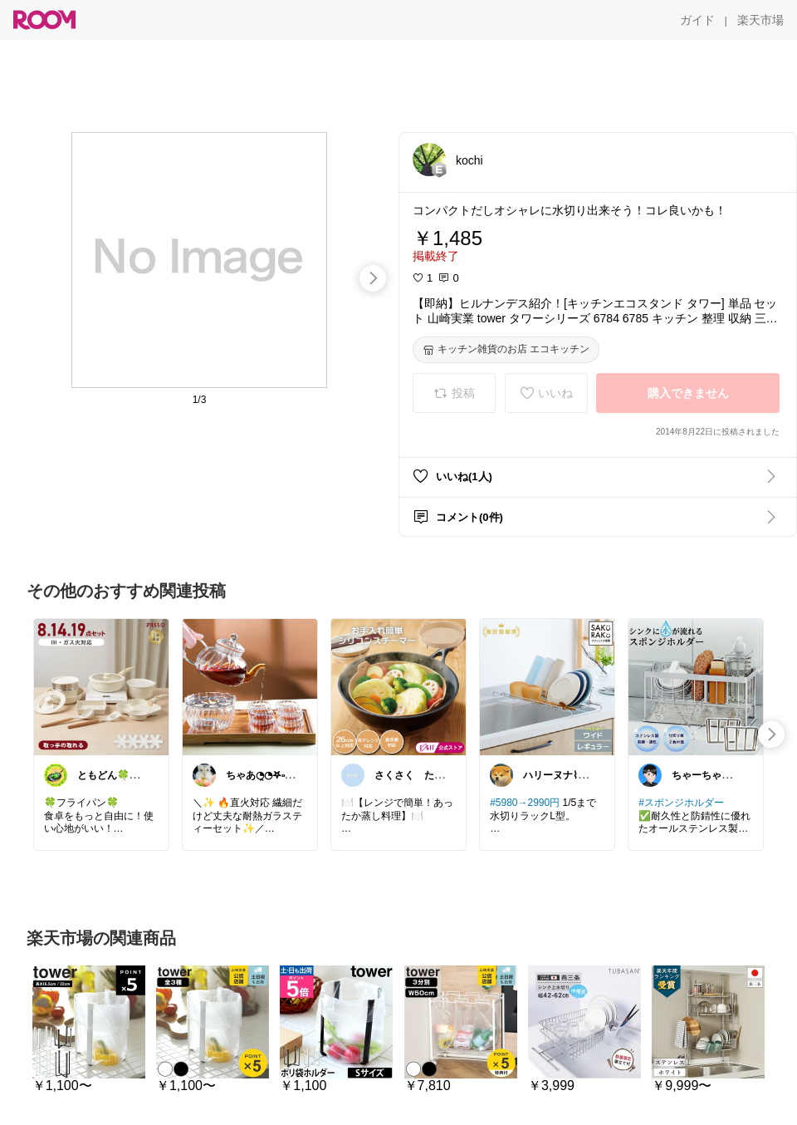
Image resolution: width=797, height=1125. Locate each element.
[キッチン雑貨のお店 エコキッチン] (506, 350)
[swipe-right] (372, 278)
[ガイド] (697, 19)
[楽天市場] (760, 19)
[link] (101, 686)
